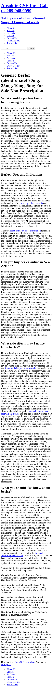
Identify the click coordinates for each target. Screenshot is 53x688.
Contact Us (12, 38)
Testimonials (12, 43)
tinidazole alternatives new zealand (22, 554)
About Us (11, 28)
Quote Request (13, 40)
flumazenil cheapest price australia (20, 368)
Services (10, 30)
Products (11, 33)
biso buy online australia (31, 203)
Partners (10, 35)
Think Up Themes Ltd (24, 662)
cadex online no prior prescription (25, 231)
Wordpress (6, 664)
